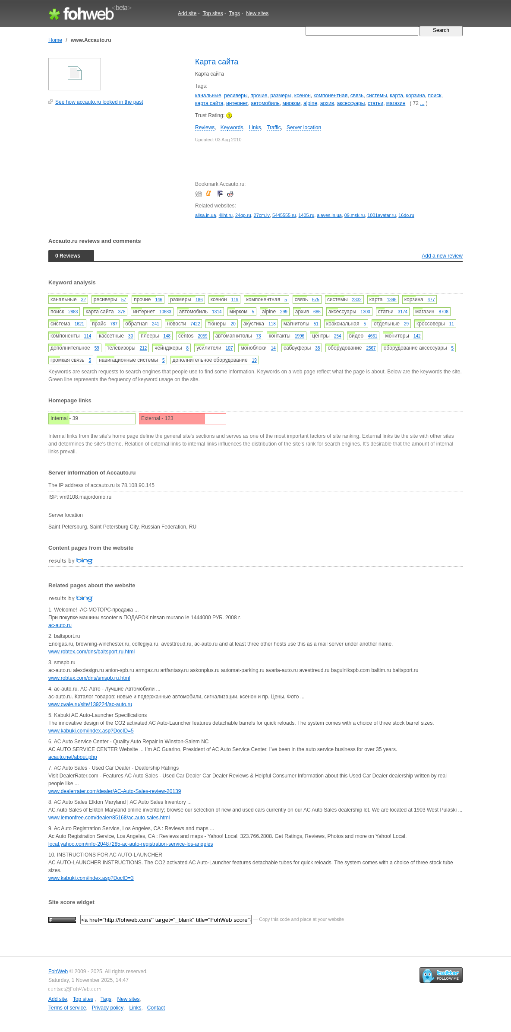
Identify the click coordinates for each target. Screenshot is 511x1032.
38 (317, 348)
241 (155, 324)
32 (83, 299)
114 (87, 336)
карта (396, 95)
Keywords (232, 127)
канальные (208, 95)
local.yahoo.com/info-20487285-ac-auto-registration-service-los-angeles (130, 844)
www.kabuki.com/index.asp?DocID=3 (91, 878)
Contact (156, 1008)
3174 (402, 311)
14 (273, 348)
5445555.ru (284, 215)
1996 (299, 336)
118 (272, 324)
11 (451, 324)
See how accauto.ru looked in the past (99, 102)
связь (357, 95)
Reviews (204, 127)
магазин (395, 103)
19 (254, 360)
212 (143, 348)
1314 (216, 311)
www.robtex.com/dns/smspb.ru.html (89, 678)
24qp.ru (243, 215)
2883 (73, 311)
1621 (79, 324)
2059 (202, 336)
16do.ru (406, 215)
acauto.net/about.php (72, 757)
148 (166, 336)
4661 (372, 336)
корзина (415, 95)
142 (417, 336)
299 (283, 311)
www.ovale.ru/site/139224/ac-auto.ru (90, 704)
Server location (304, 127)
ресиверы (235, 95)
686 (317, 311)
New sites (257, 13)
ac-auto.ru (60, 625)
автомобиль (265, 103)
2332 (357, 299)
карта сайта (209, 103)
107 (229, 348)
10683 (165, 311)
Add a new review (442, 256)
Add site (187, 13)
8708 (443, 311)
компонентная (330, 95)
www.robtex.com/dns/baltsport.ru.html (91, 652)
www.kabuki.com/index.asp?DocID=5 (91, 731)
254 (337, 336)
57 (123, 299)
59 (97, 348)
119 (235, 299)
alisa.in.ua (205, 215)
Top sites (212, 13)
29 (406, 324)
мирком (291, 103)
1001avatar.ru (381, 215)
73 (258, 336)
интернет (237, 103)
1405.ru (307, 215)
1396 (391, 299)
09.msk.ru (354, 215)
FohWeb (58, 971)
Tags (234, 13)
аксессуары (351, 103)
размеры (280, 95)
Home (55, 40)
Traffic (274, 127)
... (422, 103)
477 (431, 299)
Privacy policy (107, 1008)
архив (327, 103)
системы (376, 95)
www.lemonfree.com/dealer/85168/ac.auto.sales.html (109, 818)
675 (315, 299)
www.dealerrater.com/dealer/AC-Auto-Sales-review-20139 (114, 791)
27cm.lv (262, 215)
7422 (195, 324)
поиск (434, 95)
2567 (370, 348)
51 (316, 324)
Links (255, 127)
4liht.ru (226, 215)
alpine (310, 103)
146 (158, 299)
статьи (375, 103)
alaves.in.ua (329, 215)
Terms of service (67, 1008)
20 (233, 324)
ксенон (302, 95)
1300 (365, 311)
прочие (258, 95)
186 (199, 299)
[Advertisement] (113, 170)
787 (113, 324)
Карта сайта (216, 61)
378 (122, 311)
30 (130, 336)
